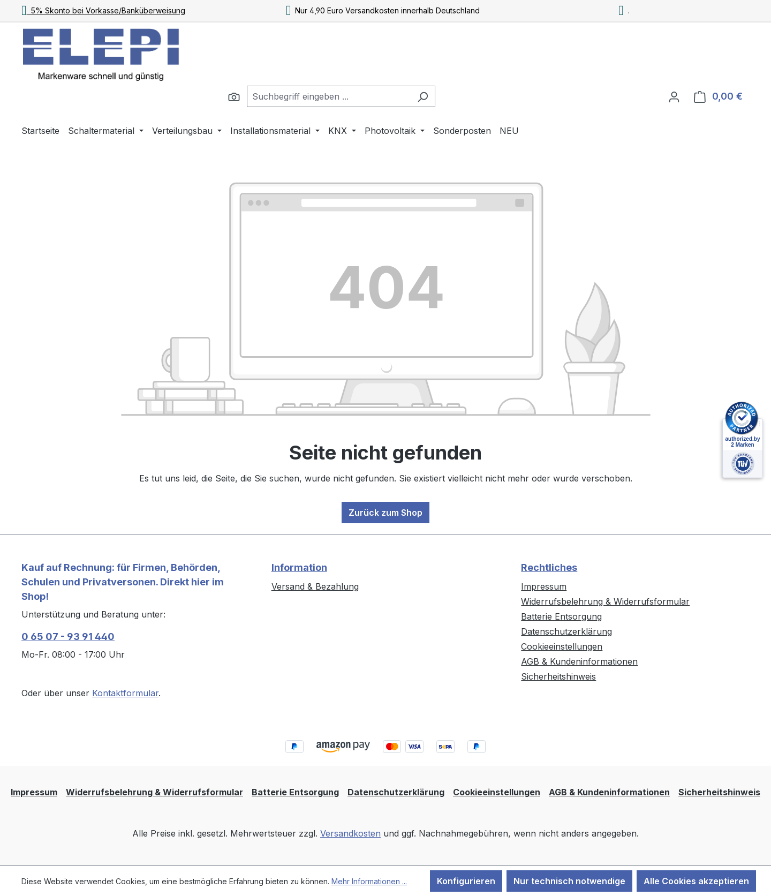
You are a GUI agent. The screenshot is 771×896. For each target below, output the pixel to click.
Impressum (543, 586)
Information (299, 567)
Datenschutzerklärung (566, 631)
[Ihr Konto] (674, 96)
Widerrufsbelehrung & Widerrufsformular (605, 601)
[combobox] (329, 96)
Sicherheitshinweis (558, 676)
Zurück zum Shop (385, 512)
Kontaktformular (125, 693)
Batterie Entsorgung (561, 616)
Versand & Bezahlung (315, 586)
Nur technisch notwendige (569, 881)
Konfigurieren (466, 881)
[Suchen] (234, 96)
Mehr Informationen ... (369, 881)
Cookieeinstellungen (561, 646)
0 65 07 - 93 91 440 (68, 636)
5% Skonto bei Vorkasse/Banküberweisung (103, 10)
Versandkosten (350, 833)
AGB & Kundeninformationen (579, 661)
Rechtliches (549, 567)
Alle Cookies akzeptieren (696, 881)
